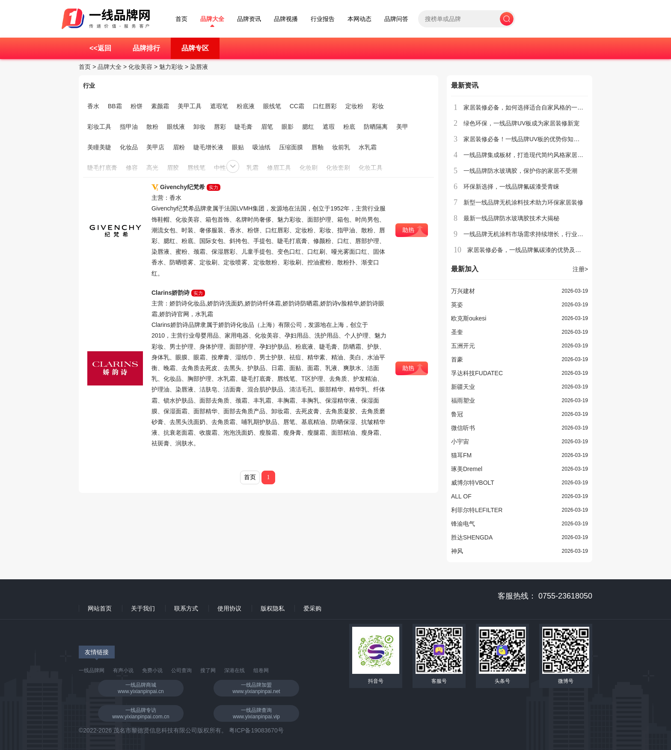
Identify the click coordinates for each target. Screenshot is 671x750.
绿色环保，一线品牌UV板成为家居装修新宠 (521, 123)
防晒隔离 (376, 126)
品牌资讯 (249, 19)
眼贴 (238, 147)
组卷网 (261, 670)
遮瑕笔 (219, 106)
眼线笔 (272, 106)
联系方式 (186, 608)
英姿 (457, 304)
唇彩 (220, 126)
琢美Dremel (466, 468)
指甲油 (129, 126)
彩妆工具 (99, 126)
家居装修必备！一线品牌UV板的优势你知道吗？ (527, 139)
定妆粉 (354, 106)
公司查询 (181, 670)
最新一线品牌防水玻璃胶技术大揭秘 (511, 218)
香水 (93, 106)
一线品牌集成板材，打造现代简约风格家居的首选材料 (535, 154)
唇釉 (318, 147)
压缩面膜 (291, 147)
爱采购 (312, 608)
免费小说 (152, 670)
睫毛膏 (243, 126)
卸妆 (199, 126)
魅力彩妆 (171, 66)
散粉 (152, 126)
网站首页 (100, 608)
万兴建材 (463, 291)
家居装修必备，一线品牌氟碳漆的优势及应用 (527, 249)
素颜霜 (160, 106)
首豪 (457, 359)
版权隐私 (273, 608)
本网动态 (359, 19)
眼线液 (176, 126)
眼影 (288, 126)
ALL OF (461, 496)
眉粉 (179, 147)
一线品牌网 (91, 670)
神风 (457, 551)
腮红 (308, 126)
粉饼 (137, 106)
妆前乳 (341, 147)
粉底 (349, 126)
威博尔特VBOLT (472, 482)
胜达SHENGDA (472, 537)
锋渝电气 (463, 523)
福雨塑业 (463, 400)
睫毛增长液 (208, 147)
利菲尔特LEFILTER (476, 510)
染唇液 (199, 66)
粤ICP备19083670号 (256, 730)
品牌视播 (286, 19)
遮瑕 (329, 126)
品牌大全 (212, 19)
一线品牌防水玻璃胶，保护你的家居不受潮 (520, 170)
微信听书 (463, 427)
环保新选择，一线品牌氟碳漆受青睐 (511, 186)
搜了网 (208, 670)
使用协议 (229, 608)
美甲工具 (190, 106)
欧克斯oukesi (468, 318)
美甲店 (155, 147)
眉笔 (267, 126)
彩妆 (378, 106)
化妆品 (129, 147)
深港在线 (234, 670)
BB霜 (115, 106)
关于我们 (143, 608)
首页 (181, 19)
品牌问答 (396, 19)
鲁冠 (457, 414)
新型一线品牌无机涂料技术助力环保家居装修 (523, 202)
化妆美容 (140, 66)
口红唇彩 (325, 106)
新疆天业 (463, 386)
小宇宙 (460, 441)
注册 (580, 269)
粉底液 (246, 106)
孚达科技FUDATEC (477, 373)
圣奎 (457, 332)
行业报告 (323, 19)
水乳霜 (368, 147)
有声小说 (123, 670)
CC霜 (297, 106)
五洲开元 (463, 345)
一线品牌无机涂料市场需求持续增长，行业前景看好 (532, 234)
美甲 (402, 126)
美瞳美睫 (99, 147)
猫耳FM (461, 455)
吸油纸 (261, 147)
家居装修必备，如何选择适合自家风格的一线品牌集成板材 (541, 107)
